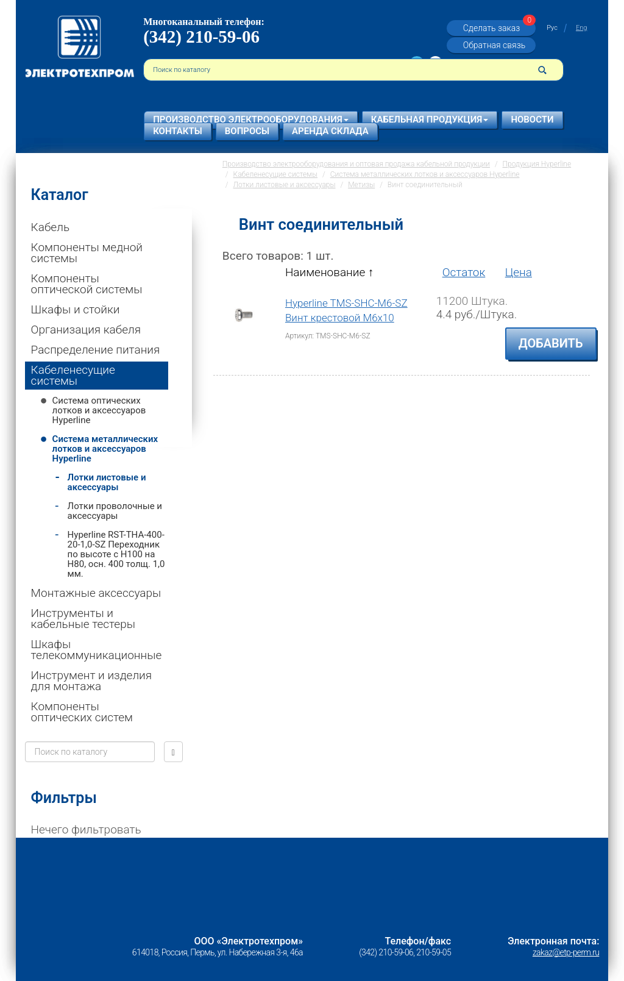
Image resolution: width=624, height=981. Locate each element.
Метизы (361, 184)
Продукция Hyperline (537, 164)
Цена (518, 272)
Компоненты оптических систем (82, 711)
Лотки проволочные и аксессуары (115, 511)
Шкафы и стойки (75, 309)
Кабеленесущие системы (73, 375)
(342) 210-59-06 (201, 36)
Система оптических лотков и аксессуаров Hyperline (99, 410)
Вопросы (247, 131)
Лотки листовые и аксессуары (107, 482)
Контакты (177, 131)
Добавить (551, 343)
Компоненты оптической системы (87, 283)
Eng (581, 28)
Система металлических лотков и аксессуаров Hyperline (105, 448)
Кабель (50, 227)
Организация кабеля (86, 330)
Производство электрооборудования (251, 119)
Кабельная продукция (430, 119)
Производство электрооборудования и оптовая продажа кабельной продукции (356, 164)
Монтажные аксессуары (96, 593)
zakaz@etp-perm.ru (566, 952)
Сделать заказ (498, 28)
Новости (532, 119)
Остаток (464, 272)
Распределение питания (95, 350)
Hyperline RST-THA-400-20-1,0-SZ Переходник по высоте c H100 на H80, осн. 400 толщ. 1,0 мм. (116, 554)
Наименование (329, 272)
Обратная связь (494, 45)
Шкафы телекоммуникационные (96, 649)
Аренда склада (330, 131)
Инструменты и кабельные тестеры (83, 618)
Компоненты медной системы (87, 252)
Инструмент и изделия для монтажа (91, 680)
